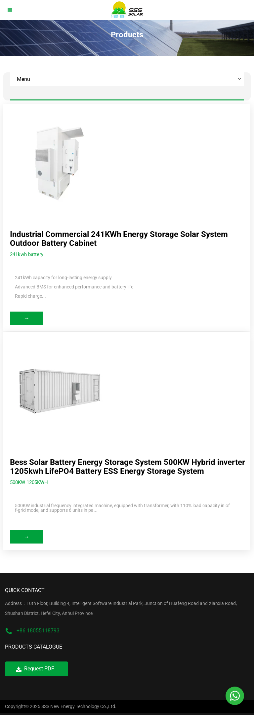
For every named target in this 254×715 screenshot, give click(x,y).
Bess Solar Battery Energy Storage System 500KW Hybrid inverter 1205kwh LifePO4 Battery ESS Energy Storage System (127, 467)
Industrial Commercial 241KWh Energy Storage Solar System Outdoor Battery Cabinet (119, 239)
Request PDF (35, 668)
